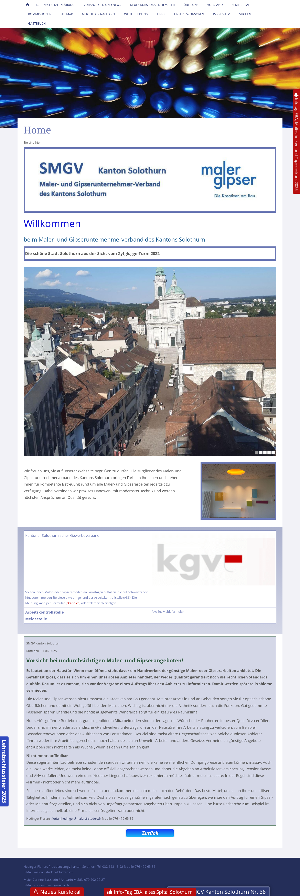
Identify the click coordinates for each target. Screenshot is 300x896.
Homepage (50, 142)
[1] (256, 452)
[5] (273, 452)
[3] (265, 452)
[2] (260, 452)
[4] (269, 452)
